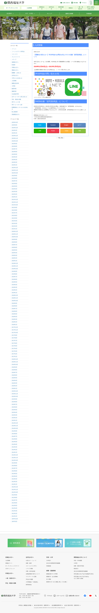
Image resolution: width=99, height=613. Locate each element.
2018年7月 (14, 308)
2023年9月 (14, 143)
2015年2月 (14, 417)
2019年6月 (14, 279)
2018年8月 (14, 306)
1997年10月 (15, 518)
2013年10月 (15, 460)
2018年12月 (15, 295)
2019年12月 (15, 263)
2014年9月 (14, 431)
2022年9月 (14, 175)
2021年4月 (14, 220)
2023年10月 (15, 141)
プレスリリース (16, 56)
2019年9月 (14, 271)
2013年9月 (14, 463)
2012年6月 (14, 502)
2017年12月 (15, 327)
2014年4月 (14, 444)
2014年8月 (14, 433)
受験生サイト (8, 563)
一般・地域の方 (80, 8)
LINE (40, 130)
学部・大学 (49, 557)
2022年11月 (15, 170)
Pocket (53, 130)
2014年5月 (14, 441)
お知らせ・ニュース (31, 560)
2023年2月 (14, 162)
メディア (14, 59)
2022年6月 (14, 183)
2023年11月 (15, 138)
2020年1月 (14, 260)
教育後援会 (61, 8)
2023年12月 (15, 135)
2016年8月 (14, 369)
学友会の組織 (29, 579)
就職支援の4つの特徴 (51, 574)
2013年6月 (14, 471)
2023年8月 (14, 146)
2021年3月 (14, 223)
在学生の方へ (15, 75)
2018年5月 (14, 314)
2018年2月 (14, 322)
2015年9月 (14, 399)
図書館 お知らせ (16, 72)
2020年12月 (15, 231)
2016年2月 (14, 385)
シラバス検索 (29, 568)
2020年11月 (15, 234)
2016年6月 (14, 375)
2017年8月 (14, 338)
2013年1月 (14, 484)
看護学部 (14, 91)
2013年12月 (15, 455)
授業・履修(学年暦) (79, 566)
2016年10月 (15, 364)
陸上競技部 (15, 111)
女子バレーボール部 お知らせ (19, 96)
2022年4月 (14, 189)
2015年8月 (14, 401)
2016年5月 (14, 377)
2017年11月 (15, 330)
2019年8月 (14, 274)
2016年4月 (14, 380)
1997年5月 (14, 521)
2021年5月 (14, 218)
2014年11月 (15, 425)
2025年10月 (15, 122)
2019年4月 (14, 284)
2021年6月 (14, 215)
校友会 (71, 8)
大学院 (13, 86)
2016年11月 (15, 361)
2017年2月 (14, 353)
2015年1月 (14, 420)
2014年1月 (14, 452)
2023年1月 (14, 165)
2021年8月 (14, 210)
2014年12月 (15, 423)
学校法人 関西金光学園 (25, 605)
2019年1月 (14, 292)
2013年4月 (14, 476)
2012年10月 (15, 492)
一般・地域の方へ (10, 578)
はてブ (80, 125)
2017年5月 (14, 345)
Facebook (53, 125)
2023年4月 (14, 157)
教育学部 (14, 88)
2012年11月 (15, 489)
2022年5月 (14, 186)
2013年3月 (14, 479)
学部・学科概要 (78, 560)
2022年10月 (15, 173)
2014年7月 (14, 436)
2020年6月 (14, 247)
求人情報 (48, 579)
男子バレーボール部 (17, 104)
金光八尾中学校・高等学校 (71, 605)
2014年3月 (14, 447)
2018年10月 (15, 300)
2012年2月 (14, 513)
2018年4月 (14, 316)
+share (66, 130)
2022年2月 (14, 194)
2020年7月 (14, 244)
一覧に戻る (60, 137)
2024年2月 (14, 130)
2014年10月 (15, 428)
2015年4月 (14, 412)
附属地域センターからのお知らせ (20, 108)
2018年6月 (14, 311)
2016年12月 (15, 359)
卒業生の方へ (15, 67)
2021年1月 (14, 228)
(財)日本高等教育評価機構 (53, 563)
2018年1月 (14, 324)
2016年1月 (14, 388)
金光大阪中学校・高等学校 (41, 605)
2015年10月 (15, 396)
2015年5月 (14, 409)
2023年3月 (14, 159)
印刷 (79, 130)
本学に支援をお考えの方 (91, 8)
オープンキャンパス (12, 8)
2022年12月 (15, 167)
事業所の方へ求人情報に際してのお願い (56, 582)
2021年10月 (15, 204)
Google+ (66, 125)
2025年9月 (14, 125)
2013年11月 (15, 457)
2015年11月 (15, 393)
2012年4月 (14, 508)
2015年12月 (15, 391)
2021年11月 (15, 202)
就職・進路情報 (51, 571)
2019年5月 (14, 282)
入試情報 (29, 8)
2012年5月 (14, 505)
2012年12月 (15, 487)
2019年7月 (14, 276)
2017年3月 (14, 351)
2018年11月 (15, 298)
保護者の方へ (15, 62)
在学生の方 (51, 8)
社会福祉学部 (15, 94)
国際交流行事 (15, 83)
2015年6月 (14, 407)
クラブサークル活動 (31, 576)
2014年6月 (14, 439)
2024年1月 (14, 133)
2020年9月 (14, 239)
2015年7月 (14, 404)
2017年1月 (14, 356)
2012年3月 (14, 510)
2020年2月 (14, 258)
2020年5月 (14, 250)
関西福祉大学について (80, 557)
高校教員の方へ (16, 114)
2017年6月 (14, 343)
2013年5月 (14, 473)
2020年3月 (14, 255)
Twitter (40, 125)
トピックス (15, 54)
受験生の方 (41, 8)
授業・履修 (29, 563)
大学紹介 (48, 560)
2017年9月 (14, 335)
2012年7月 (14, 500)
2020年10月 (15, 236)
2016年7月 (14, 372)
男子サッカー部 (16, 102)
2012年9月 (14, 495)
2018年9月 (14, 303)
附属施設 (48, 566)
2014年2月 (14, 449)
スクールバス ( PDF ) (31, 566)
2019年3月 (14, 287)
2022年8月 (14, 178)
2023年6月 (14, 151)
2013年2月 (14, 481)
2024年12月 (15, 127)
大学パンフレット (10, 568)
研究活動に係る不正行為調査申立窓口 (84, 574)
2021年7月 (14, 212)
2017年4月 (14, 348)
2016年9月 (14, 367)
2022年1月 (14, 196)
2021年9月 (14, 207)
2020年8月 (14, 242)
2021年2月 (14, 226)
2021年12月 (15, 199)
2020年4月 (14, 252)
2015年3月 (14, 415)
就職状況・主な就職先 (52, 576)
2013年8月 (14, 465)
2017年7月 (14, 340)
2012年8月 (14, 497)
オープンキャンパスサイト (12, 566)
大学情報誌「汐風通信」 (32, 582)
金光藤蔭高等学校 (56, 605)
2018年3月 (14, 319)
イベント (14, 48)
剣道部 (13, 64)
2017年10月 (15, 332)
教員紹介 (76, 568)
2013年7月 (14, 468)
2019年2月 (14, 290)
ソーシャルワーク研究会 (18, 51)
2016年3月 (14, 383)
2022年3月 (14, 191)
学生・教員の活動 (16, 99)
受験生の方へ (15, 70)
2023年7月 (14, 149)
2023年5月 (14, 154)
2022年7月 (14, 181)
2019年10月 (15, 268)
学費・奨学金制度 (30, 571)
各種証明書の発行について (33, 574)
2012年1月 (14, 516)
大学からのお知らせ (17, 78)
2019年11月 (15, 266)
